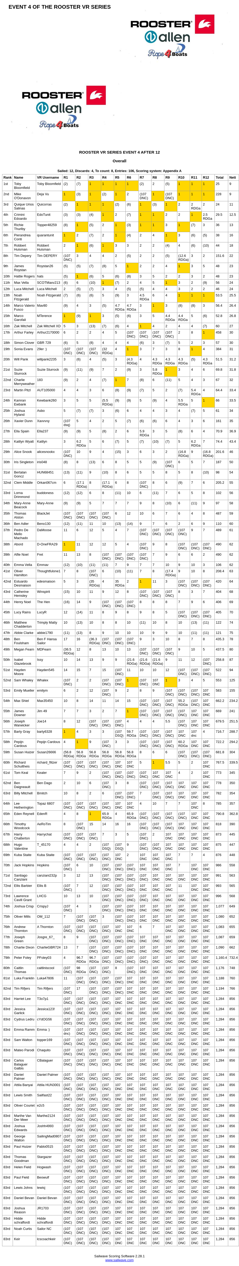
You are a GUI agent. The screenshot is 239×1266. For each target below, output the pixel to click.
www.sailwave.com (119, 1260)
